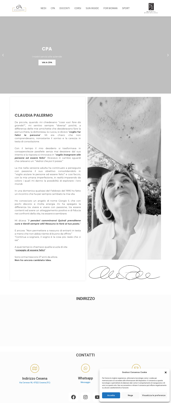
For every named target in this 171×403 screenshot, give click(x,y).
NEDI (43, 8)
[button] (165, 372)
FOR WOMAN (110, 8)
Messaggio (85, 371)
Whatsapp (85, 367)
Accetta (111, 395)
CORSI (77, 8)
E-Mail (136, 367)
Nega (130, 395)
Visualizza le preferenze (154, 395)
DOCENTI (64, 8)
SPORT (126, 8)
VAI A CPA (85, 74)
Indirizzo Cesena (34, 367)
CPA (53, 8)
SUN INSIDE (92, 8)
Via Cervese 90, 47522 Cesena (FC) (34, 371)
